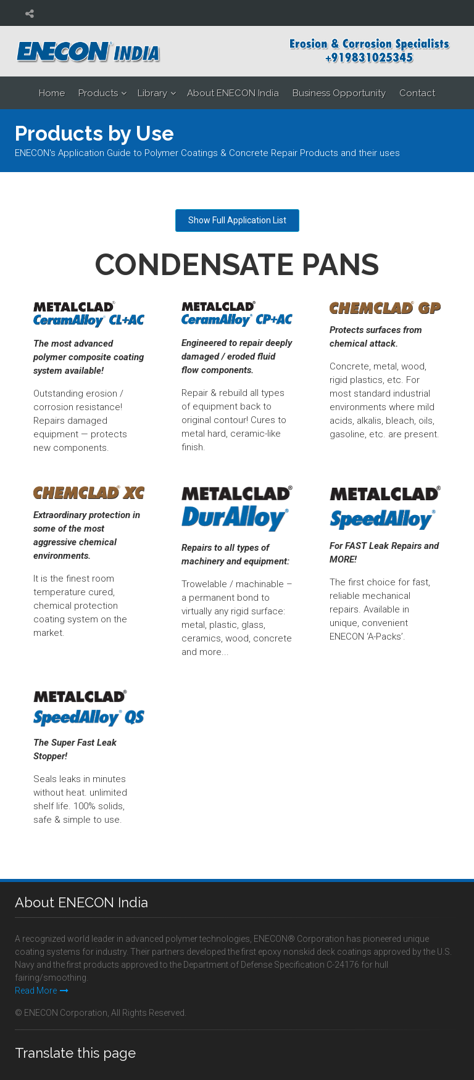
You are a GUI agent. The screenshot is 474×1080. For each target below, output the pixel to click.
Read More (42, 990)
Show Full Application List (237, 220)
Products (98, 93)
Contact (417, 93)
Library (152, 93)
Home (52, 93)
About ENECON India (233, 93)
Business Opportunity (339, 93)
